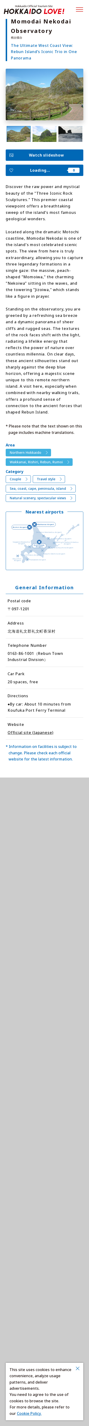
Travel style (46, 479)
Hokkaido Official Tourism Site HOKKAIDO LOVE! (34, 9)
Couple (15, 479)
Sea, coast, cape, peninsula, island (38, 488)
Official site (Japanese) (30, 732)
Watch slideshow (46, 155)
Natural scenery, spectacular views (38, 498)
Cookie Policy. (29, 1413)
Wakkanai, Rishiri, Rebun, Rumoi (36, 462)
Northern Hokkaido (25, 452)
